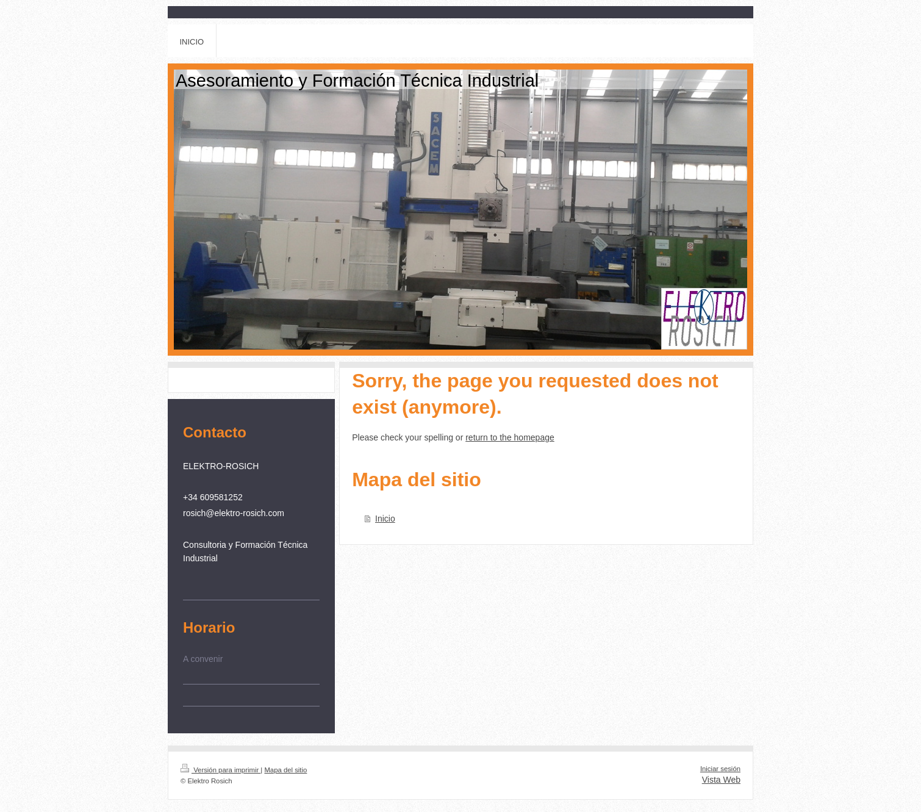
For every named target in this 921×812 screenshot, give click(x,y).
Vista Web (721, 780)
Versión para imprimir (220, 770)
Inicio (385, 518)
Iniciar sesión (720, 768)
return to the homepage (509, 437)
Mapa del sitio (285, 770)
